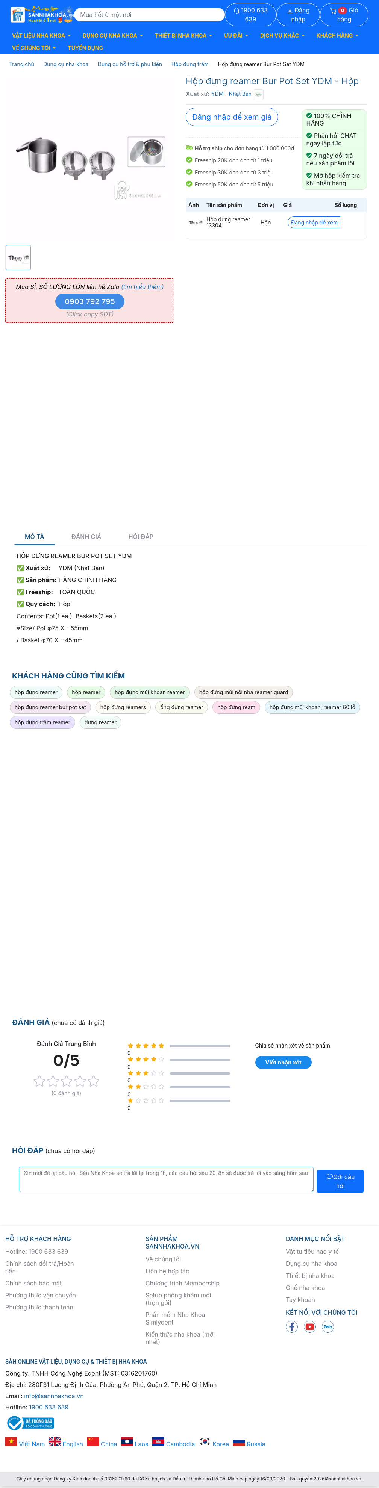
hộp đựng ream (236, 707)
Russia (249, 1444)
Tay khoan (300, 1299)
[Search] (149, 14)
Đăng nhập (298, 14)
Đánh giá (86, 536)
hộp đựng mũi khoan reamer (150, 692)
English (66, 1444)
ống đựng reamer (181, 707)
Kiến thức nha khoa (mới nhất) (180, 1338)
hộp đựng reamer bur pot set (50, 707)
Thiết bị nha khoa (310, 1275)
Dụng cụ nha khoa (311, 1263)
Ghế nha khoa (305, 1287)
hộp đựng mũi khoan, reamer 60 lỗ (312, 707)
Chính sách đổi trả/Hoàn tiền (39, 1267)
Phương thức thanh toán (39, 1307)
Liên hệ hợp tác (167, 1271)
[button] (41, 35)
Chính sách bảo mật (33, 1283)
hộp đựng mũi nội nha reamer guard (243, 692)
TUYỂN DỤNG (85, 48)
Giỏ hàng (344, 14)
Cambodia (173, 1444)
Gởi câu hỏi (340, 1181)
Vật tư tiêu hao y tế (312, 1251)
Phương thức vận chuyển (40, 1295)
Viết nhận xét (283, 1062)
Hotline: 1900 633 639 (36, 1251)
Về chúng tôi (163, 1259)
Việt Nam (25, 1444)
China (102, 1444)
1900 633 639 (250, 14)
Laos (135, 1444)
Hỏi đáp (141, 536)
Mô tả (34, 536)
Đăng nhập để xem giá (232, 116)
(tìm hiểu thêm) (142, 287)
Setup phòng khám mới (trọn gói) (178, 1298)
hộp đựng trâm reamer (42, 722)
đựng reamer (101, 722)
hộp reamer (86, 692)
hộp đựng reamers (123, 707)
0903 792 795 (90, 301)
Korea (214, 1444)
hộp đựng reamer (36, 692)
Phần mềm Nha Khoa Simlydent (175, 1318)
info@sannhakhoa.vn (54, 1396)
